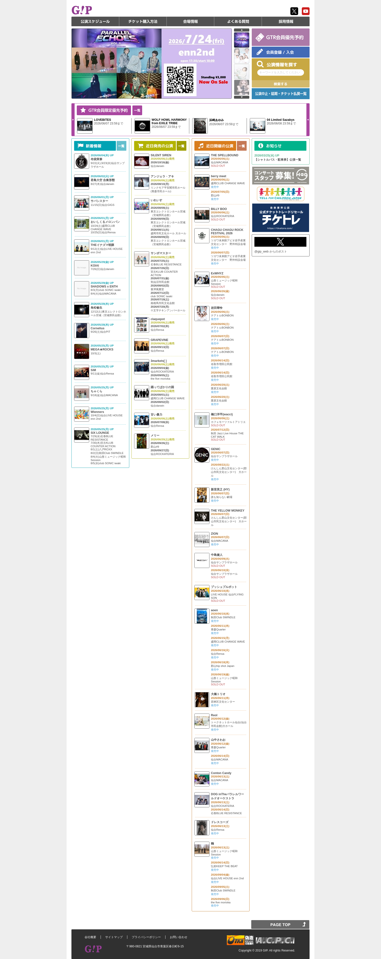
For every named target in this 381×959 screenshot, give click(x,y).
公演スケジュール (95, 21)
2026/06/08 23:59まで (281, 123)
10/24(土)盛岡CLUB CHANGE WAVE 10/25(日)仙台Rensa (103, 229)
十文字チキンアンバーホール (168, 310)
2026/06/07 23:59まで (108, 123)
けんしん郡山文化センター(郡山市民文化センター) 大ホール (229, 472)
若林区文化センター (223, 701)
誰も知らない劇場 (221, 497)
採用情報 (286, 21)
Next (73, 119)
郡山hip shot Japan (222, 665)
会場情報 (190, 21)
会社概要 (90, 937)
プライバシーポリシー (146, 937)
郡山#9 (155, 446)
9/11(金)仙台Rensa (102, 373)
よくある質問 (238, 21)
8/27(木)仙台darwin (102, 184)
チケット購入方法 (143, 21)
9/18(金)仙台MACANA (104, 395)
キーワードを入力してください (279, 72)
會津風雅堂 (157, 289)
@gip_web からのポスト (270, 251)
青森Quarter (218, 629)
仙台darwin (157, 166)
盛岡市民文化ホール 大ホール (168, 233)
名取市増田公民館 (221, 364)
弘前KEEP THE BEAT (224, 866)
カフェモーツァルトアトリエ (228, 421)
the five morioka (160, 378)
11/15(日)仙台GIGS (102, 204)
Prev (307, 119)
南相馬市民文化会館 (163, 303)
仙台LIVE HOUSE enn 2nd (227, 878)
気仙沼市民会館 (160, 281)
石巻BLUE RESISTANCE (166, 264)
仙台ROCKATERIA (162, 371)
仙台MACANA (219, 162)
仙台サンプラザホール (224, 456)
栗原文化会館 (219, 388)
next (241, 97)
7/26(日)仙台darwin (102, 269)
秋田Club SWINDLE (223, 617)
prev (241, 30)
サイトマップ (114, 937)
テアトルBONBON (222, 315)
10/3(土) (96, 353)
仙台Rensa (157, 329)
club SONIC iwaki (161, 296)
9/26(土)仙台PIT (100, 331)
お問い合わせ (178, 937)
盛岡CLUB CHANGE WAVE (168, 398)
